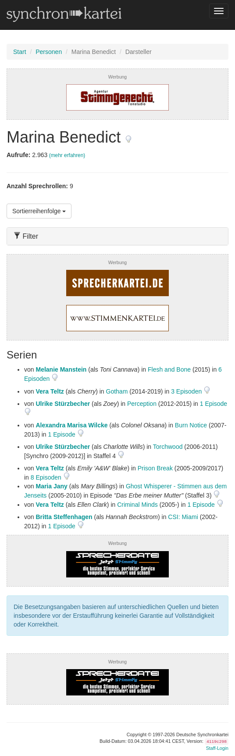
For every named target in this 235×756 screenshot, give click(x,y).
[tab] (117, 236)
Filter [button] (26, 236)
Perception (142, 403)
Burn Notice (191, 425)
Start (19, 51)
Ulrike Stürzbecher (63, 403)
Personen (49, 51)
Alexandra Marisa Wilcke (71, 425)
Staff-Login (217, 748)
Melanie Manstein (61, 369)
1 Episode (213, 403)
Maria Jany (51, 486)
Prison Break (155, 468)
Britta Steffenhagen (64, 516)
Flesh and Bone (169, 369)
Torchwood (168, 446)
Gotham (117, 391)
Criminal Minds (137, 504)
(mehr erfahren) (67, 155)
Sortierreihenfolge (39, 211)
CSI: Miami (183, 516)
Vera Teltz (50, 391)
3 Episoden (187, 391)
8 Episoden (47, 477)
